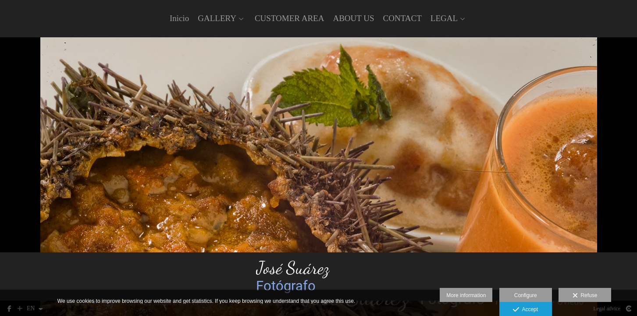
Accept (525, 309)
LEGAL (444, 18)
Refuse (585, 295)
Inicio (179, 18)
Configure (525, 295)
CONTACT (402, 18)
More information (466, 295)
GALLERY (217, 18)
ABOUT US (353, 18)
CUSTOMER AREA (289, 18)
